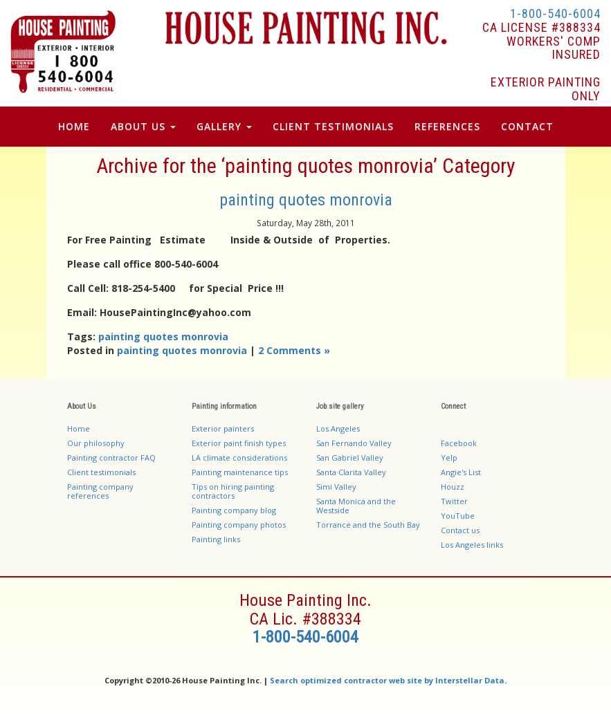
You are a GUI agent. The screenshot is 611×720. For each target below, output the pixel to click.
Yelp (449, 457)
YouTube (458, 515)
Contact (527, 126)
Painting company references (100, 491)
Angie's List (461, 472)
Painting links (216, 539)
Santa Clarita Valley (351, 472)
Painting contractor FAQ (111, 457)
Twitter (454, 501)
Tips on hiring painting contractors (233, 491)
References (447, 126)
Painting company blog (234, 510)
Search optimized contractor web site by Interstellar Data (387, 680)
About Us (143, 126)
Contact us (460, 530)
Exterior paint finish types (239, 443)
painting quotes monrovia (305, 200)
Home (74, 126)
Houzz (452, 486)
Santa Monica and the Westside (356, 505)
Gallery (224, 126)
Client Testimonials (333, 126)
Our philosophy (96, 443)
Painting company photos (239, 524)
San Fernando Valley (354, 443)
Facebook (459, 443)
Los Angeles (338, 428)
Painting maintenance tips (240, 472)
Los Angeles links (472, 544)
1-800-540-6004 (555, 13)
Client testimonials (101, 472)
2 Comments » (294, 350)
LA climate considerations (239, 457)
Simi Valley (336, 486)
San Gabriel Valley (349, 457)
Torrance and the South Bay (368, 524)
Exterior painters (223, 428)
